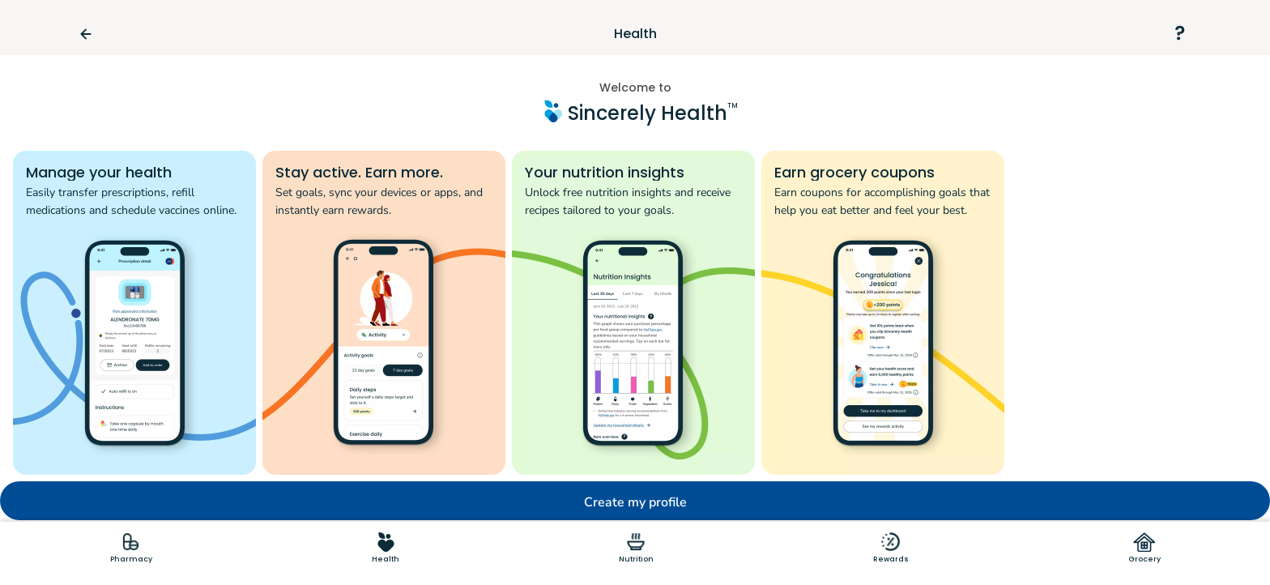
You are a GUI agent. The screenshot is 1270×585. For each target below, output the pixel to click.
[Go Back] (92, 34)
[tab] (131, 548)
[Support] (1179, 34)
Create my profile (635, 502)
